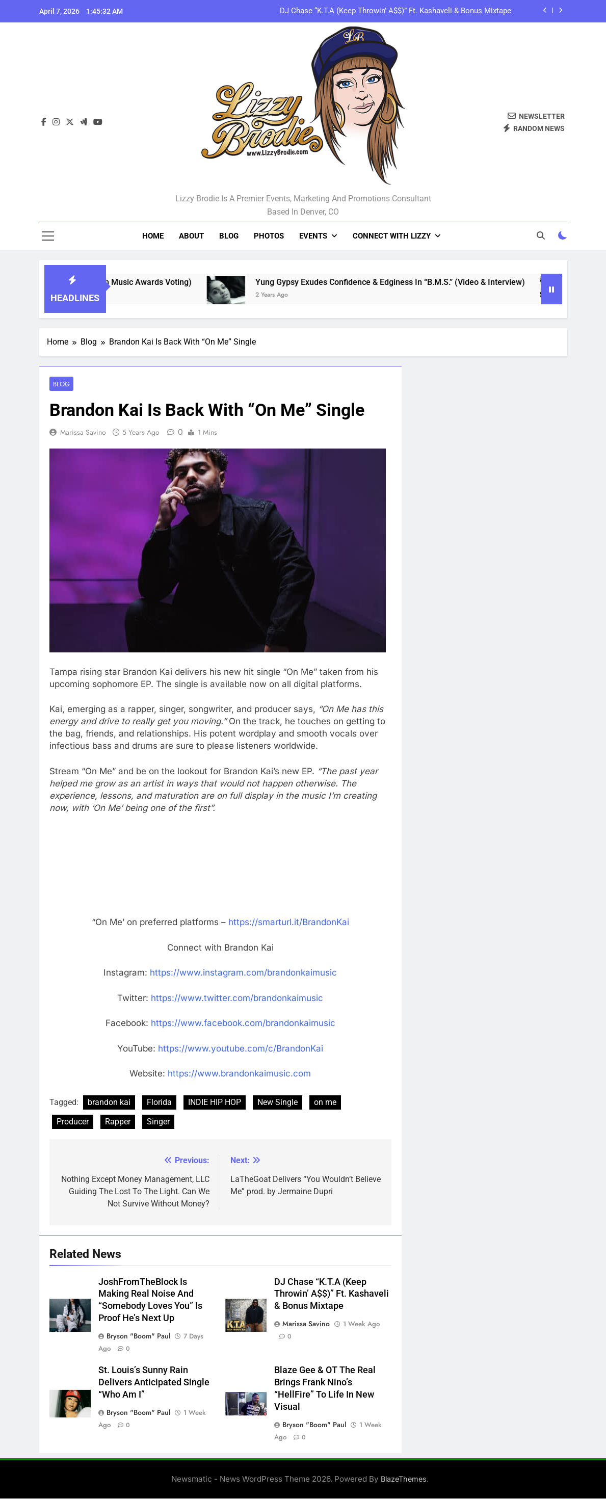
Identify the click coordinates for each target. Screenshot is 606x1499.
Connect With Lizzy (392, 236)
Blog (229, 236)
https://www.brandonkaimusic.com (239, 1074)
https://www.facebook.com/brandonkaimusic (243, 1023)
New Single (277, 1103)
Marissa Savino (83, 433)
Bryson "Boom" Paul (138, 1336)
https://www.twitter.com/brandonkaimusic (237, 998)
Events (313, 236)
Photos (269, 236)
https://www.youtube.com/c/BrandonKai (240, 1049)
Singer (158, 1122)
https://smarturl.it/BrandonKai (288, 922)
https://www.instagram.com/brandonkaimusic (243, 973)
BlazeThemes (404, 1479)
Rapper (117, 1122)
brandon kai (109, 1103)
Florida (159, 1103)
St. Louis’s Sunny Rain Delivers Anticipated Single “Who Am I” (153, 1382)
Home (153, 236)
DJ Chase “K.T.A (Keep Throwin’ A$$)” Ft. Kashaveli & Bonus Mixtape (395, 11)
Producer (73, 1122)
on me (325, 1103)
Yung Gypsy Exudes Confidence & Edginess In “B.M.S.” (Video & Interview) (408, 282)
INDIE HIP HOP (214, 1103)
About (191, 236)
